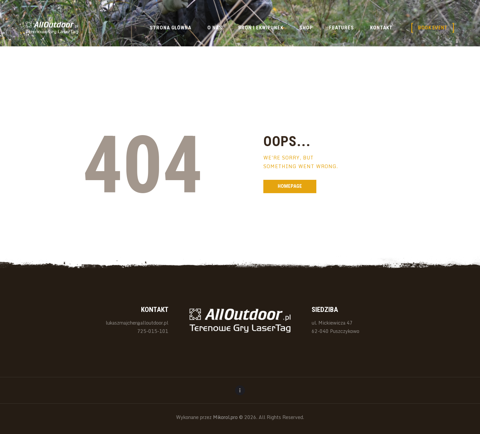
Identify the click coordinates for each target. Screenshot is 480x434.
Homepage (290, 186)
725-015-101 (152, 331)
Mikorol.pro (225, 417)
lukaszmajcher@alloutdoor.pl (137, 323)
